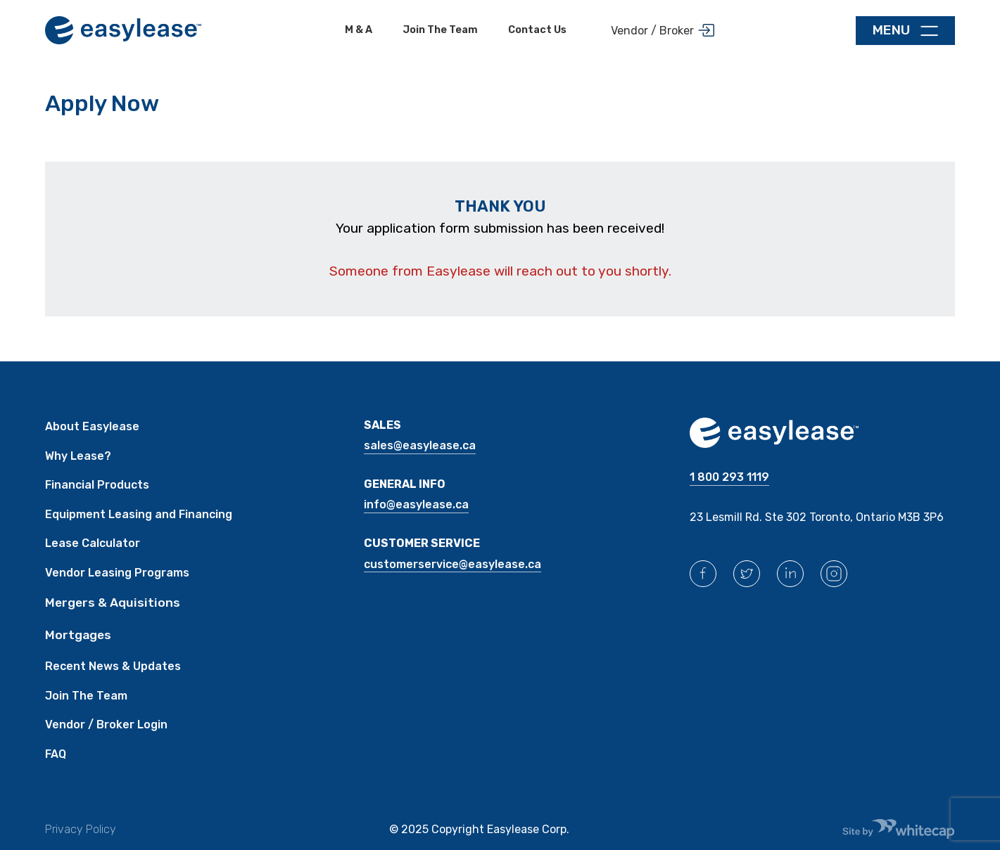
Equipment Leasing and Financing (138, 514)
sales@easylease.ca (420, 445)
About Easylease (92, 426)
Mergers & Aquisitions (112, 602)
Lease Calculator (92, 543)
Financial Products (97, 484)
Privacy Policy (80, 829)
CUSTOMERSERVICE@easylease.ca (452, 564)
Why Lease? (78, 456)
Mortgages (78, 635)
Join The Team (86, 695)
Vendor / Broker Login (106, 724)
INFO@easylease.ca (416, 504)
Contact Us (537, 30)
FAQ (55, 754)
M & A (358, 30)
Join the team (440, 30)
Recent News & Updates (113, 666)
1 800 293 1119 (729, 477)
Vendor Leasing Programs (117, 572)
